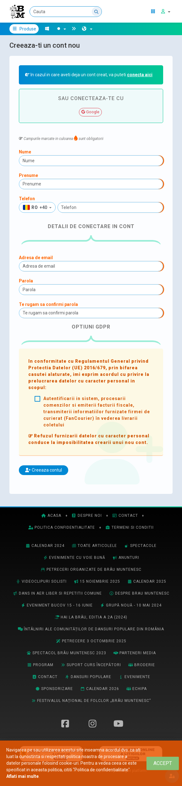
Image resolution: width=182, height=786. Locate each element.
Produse (24, 28)
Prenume (28, 175)
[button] (87, 29)
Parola (26, 280)
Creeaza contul (43, 470)
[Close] (162, 763)
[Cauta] (66, 11)
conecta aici (139, 74)
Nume (25, 151)
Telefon (27, 198)
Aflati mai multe (22, 776)
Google (90, 112)
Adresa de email (36, 257)
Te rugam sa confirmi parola (48, 304)
